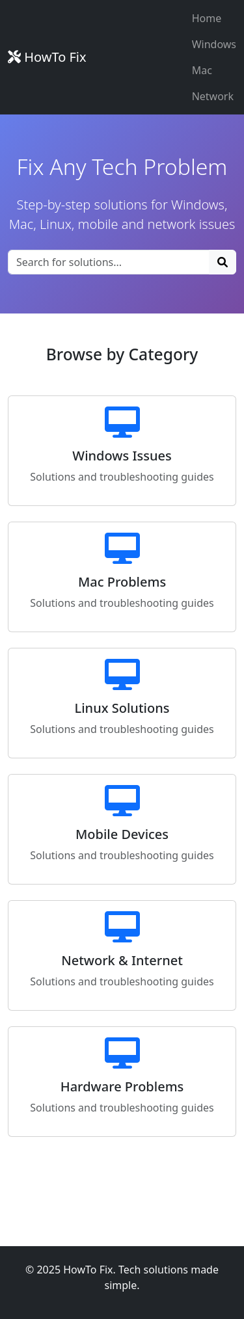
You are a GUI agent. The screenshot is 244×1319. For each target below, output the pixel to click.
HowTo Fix (47, 57)
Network (213, 96)
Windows (214, 44)
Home (207, 18)
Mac (202, 70)
